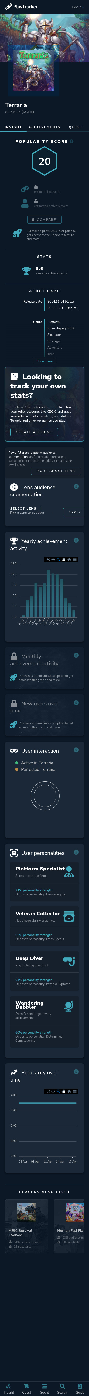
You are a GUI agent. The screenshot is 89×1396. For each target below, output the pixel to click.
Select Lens (23, 508)
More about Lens (56, 471)
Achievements (44, 127)
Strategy (53, 341)
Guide (80, 1389)
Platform (53, 322)
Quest (26, 1389)
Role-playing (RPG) (61, 328)
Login (78, 7)
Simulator (54, 335)
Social (44, 1389)
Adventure (54, 348)
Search (62, 1389)
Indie (50, 354)
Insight (8, 1389)
